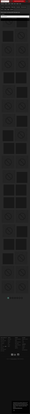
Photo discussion (23, 7)
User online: (3, 346)
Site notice (2, 350)
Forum (12, 3)
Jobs (15, 3)
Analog (5, 9)
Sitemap (2, 347)
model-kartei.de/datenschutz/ (17, 408)
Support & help (3, 340)
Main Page (2, 339)
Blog (20, 3)
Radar (9, 346)
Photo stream (13, 7)
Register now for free (19, 1)
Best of (2, 9)
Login (27, 1)
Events (17, 3)
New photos (18, 7)
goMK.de (16, 347)
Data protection (3, 349)
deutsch (23, 345)
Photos (6, 3)
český (23, 348)
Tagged (8, 9)
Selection (2, 7)
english (23, 347)
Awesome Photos (7, 7)
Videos (9, 3)
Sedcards (2, 3)
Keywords (11, 9)
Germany (3, 14)
